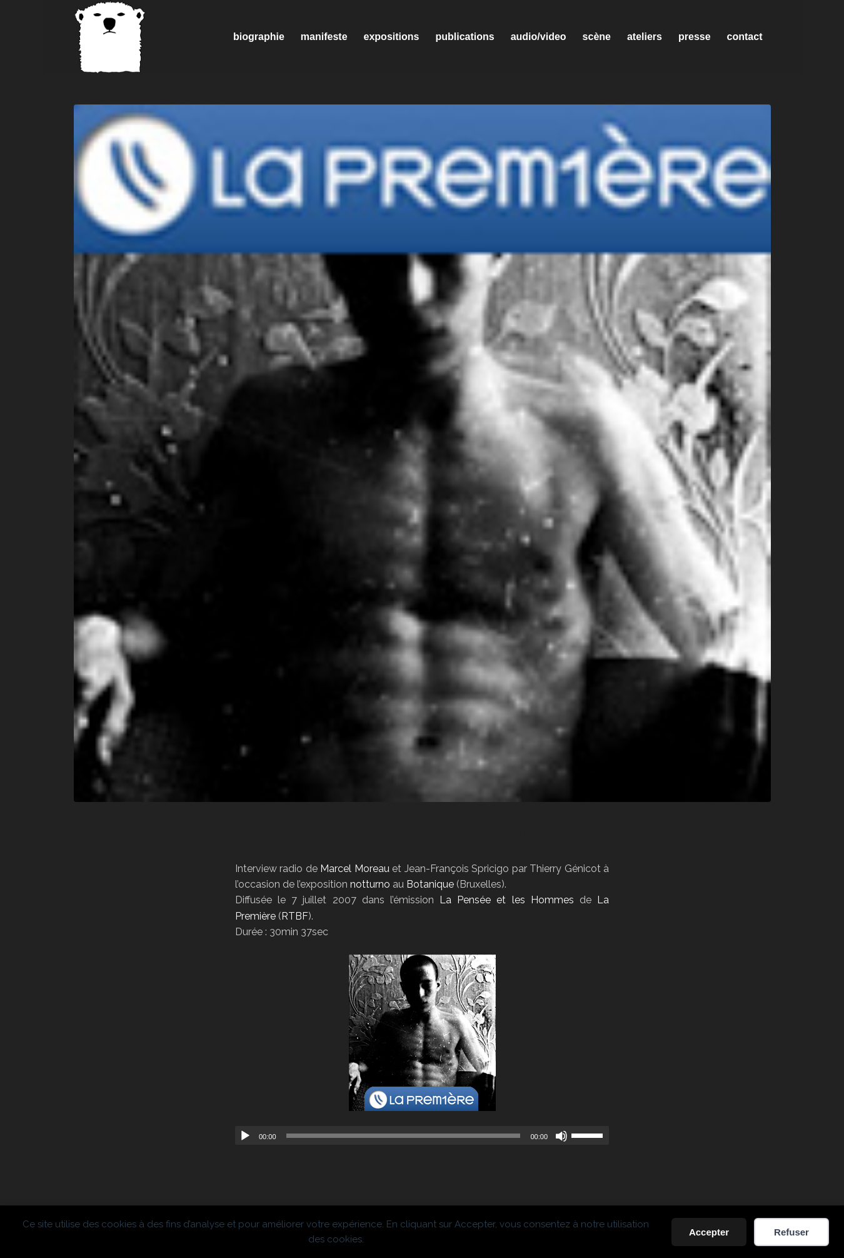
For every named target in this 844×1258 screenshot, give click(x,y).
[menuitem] (259, 37)
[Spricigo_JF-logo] (110, 37)
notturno (370, 884)
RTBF (294, 916)
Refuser (791, 1232)
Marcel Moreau (354, 869)
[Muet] (561, 1136)
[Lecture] (245, 1136)
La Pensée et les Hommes (507, 900)
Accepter (709, 1232)
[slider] (403, 1136)
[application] (422, 1135)
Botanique (430, 884)
